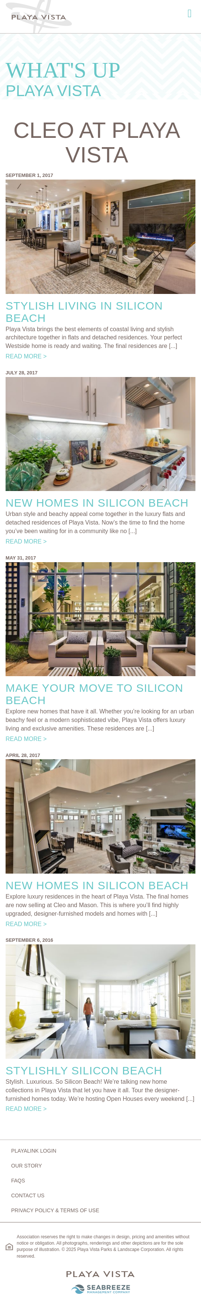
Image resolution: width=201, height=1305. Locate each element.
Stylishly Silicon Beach (84, 1070)
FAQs (18, 1181)
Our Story (26, 1166)
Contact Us (28, 1195)
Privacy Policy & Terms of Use (55, 1210)
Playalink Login (33, 1151)
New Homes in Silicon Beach (97, 503)
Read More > (26, 356)
